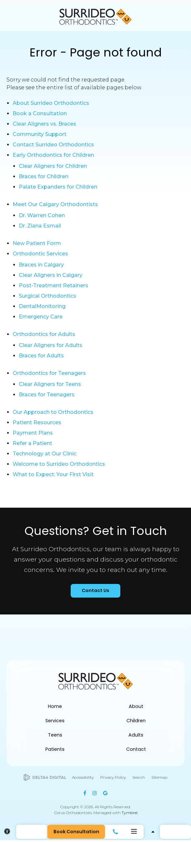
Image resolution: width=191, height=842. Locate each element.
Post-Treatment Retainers (53, 285)
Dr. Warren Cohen (42, 215)
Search (138, 779)
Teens (55, 737)
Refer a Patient (32, 443)
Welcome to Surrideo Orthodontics (59, 464)
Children (136, 722)
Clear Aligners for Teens (50, 384)
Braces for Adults (41, 356)
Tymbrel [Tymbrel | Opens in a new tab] (129, 814)
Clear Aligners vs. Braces (44, 124)
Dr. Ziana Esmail (40, 226)
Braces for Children (43, 176)
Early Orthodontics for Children (53, 155)
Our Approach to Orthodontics (53, 412)
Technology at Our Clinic (45, 454)
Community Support (39, 134)
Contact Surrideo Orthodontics (53, 145)
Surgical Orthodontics (47, 296)
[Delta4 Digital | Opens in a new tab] (45, 779)
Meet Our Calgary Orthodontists (55, 204)
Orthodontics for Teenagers (49, 373)
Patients (55, 751)
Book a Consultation (40, 113)
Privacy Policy (113, 779)
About (136, 708)
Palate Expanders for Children (58, 187)
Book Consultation (77, 832)
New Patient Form (37, 243)
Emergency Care (41, 317)
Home (55, 708)
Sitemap (159, 779)
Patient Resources (37, 422)
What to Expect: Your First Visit (53, 474)
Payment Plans (33, 433)
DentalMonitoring (42, 306)
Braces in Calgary (41, 265)
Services (55, 722)
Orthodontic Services (40, 254)
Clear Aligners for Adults (50, 345)
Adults (135, 737)
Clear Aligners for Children (53, 166)
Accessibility (83, 779)
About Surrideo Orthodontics (51, 103)
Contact (136, 751)
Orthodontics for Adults (44, 334)
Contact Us (95, 592)
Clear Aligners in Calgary (50, 275)
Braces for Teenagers (47, 394)
